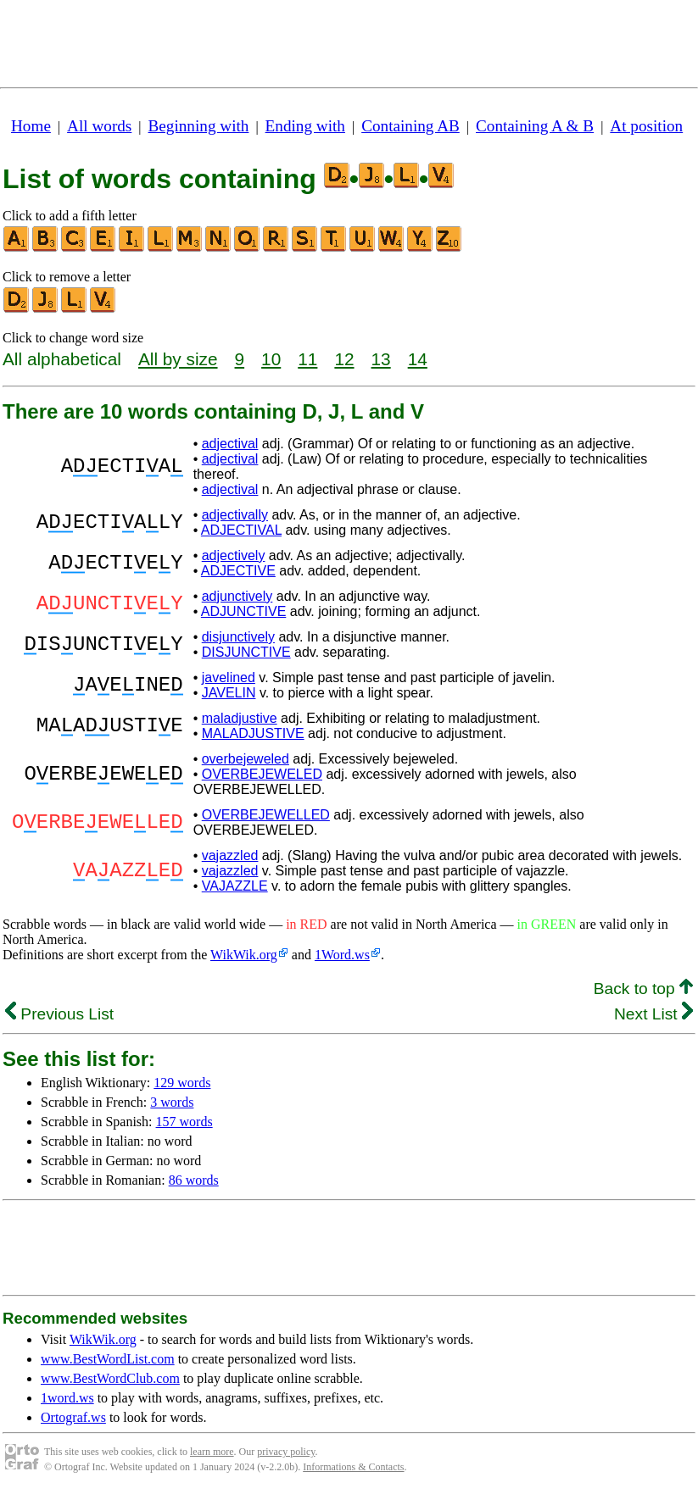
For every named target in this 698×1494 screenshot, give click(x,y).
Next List (653, 1014)
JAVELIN (229, 693)
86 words (194, 1180)
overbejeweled (245, 759)
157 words (184, 1121)
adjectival (230, 443)
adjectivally (235, 515)
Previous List (59, 1014)
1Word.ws (342, 954)
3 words (171, 1102)
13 (381, 359)
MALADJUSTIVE (253, 733)
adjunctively (237, 596)
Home (31, 126)
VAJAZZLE (235, 886)
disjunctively (238, 637)
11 (307, 359)
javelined (228, 677)
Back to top (643, 988)
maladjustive (239, 718)
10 (271, 359)
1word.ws (67, 1398)
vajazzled (230, 855)
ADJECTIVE (238, 571)
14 (417, 359)
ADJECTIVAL (241, 530)
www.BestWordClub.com (110, 1378)
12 (344, 359)
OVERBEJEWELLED (266, 815)
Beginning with (198, 126)
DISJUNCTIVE (246, 652)
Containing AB (410, 126)
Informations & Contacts (353, 1467)
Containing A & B (535, 126)
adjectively (233, 555)
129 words (182, 1082)
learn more (212, 1452)
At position (646, 126)
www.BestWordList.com (108, 1359)
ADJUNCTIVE (243, 611)
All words (99, 126)
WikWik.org (243, 954)
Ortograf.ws (73, 1417)
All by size (178, 359)
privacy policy (286, 1452)
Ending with (305, 126)
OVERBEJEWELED (262, 774)
